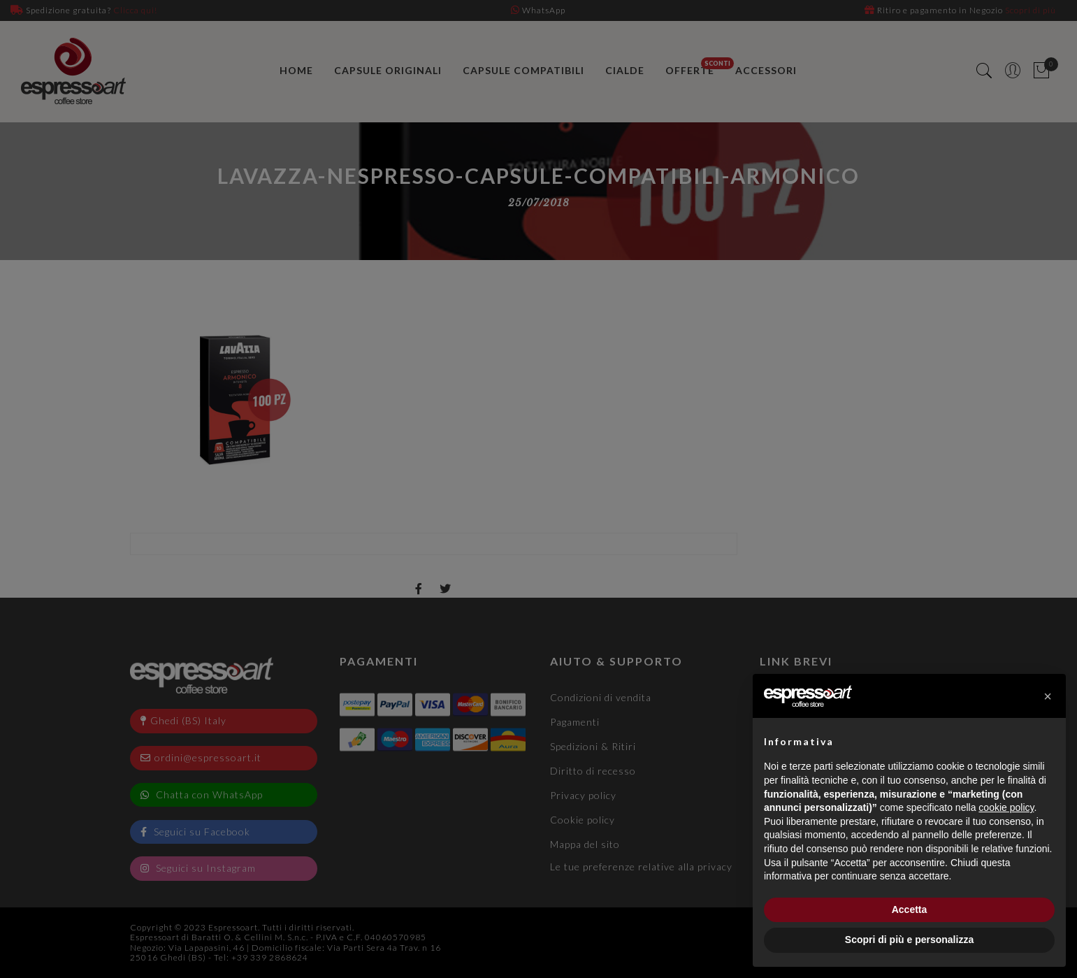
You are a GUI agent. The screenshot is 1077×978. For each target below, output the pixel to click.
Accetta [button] (909, 909)
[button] (1047, 696)
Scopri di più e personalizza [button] (909, 939)
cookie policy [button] (1006, 807)
